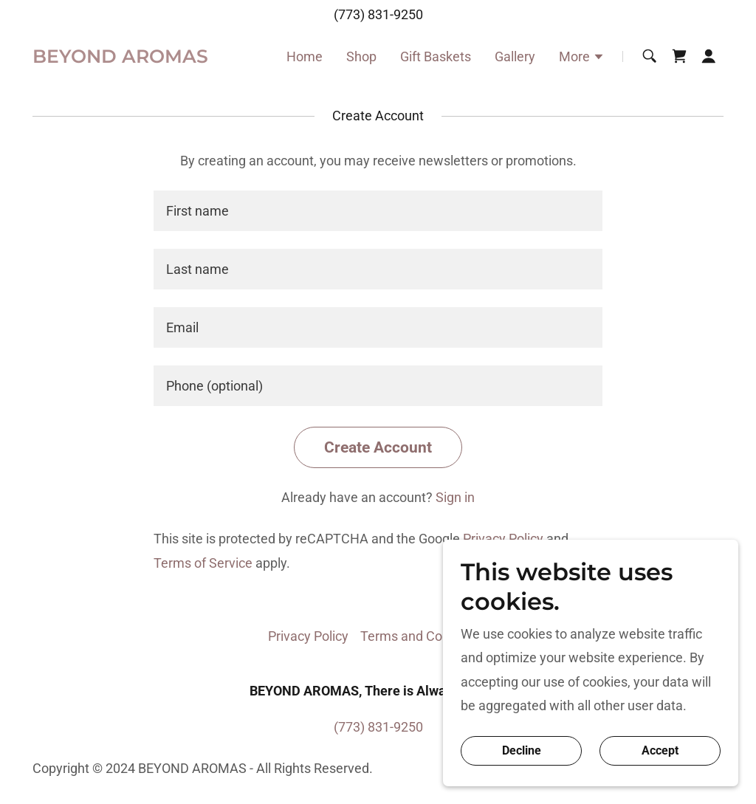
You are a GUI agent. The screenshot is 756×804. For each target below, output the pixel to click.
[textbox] (378, 210)
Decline (521, 751)
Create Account (378, 447)
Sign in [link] (455, 497)
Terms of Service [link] (203, 563)
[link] (120, 58)
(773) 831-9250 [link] (378, 14)
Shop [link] (361, 56)
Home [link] (304, 56)
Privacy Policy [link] (503, 538)
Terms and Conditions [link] (424, 636)
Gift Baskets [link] (435, 56)
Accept (660, 751)
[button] (582, 58)
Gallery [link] (515, 56)
